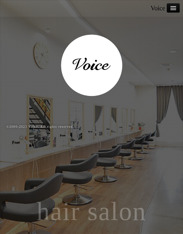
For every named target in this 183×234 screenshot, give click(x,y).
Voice (158, 8)
